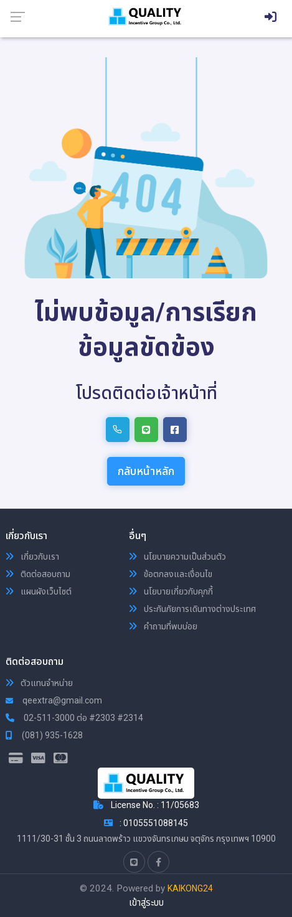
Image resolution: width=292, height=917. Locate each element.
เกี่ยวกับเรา (32, 557)
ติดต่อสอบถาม (38, 574)
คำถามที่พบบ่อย (163, 626)
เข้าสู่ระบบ (146, 902)
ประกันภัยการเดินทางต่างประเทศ (192, 609)
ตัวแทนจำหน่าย (39, 683)
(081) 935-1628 (44, 735)
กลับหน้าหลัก (146, 470)
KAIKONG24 (190, 888)
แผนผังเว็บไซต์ (39, 591)
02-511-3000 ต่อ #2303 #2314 (74, 718)
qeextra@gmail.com (54, 700)
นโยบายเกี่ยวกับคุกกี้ (171, 591)
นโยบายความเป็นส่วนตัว (177, 557)
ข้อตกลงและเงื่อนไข (170, 574)
